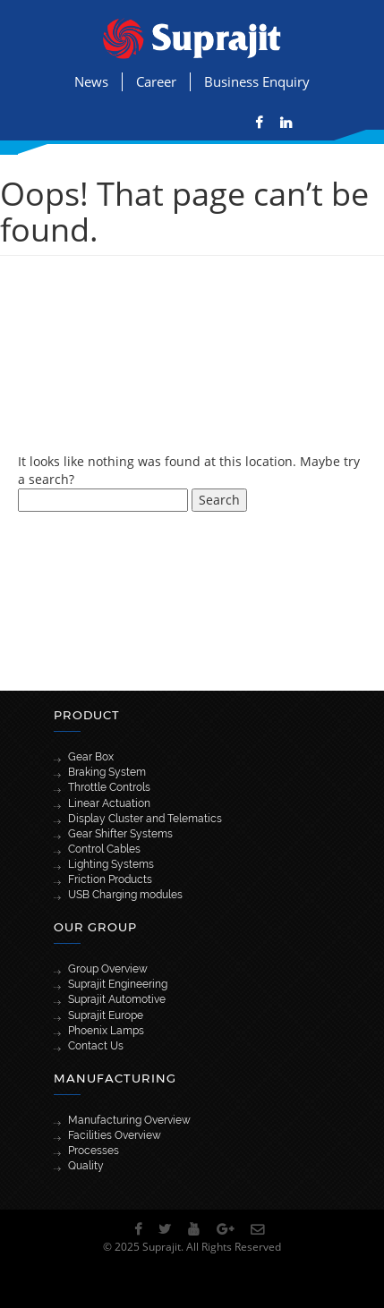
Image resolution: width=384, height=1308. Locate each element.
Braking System (107, 772)
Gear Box (91, 757)
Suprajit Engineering (117, 984)
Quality (86, 1165)
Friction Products (110, 879)
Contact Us (96, 1046)
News (91, 81)
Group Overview (108, 969)
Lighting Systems (111, 864)
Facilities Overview (114, 1135)
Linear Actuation (109, 803)
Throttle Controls (109, 787)
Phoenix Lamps (106, 1030)
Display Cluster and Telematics (145, 818)
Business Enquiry (257, 81)
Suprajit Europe (105, 1015)
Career (156, 81)
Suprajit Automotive (117, 999)
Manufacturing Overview (129, 1120)
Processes (93, 1150)
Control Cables (104, 849)
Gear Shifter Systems (120, 834)
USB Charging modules (125, 894)
